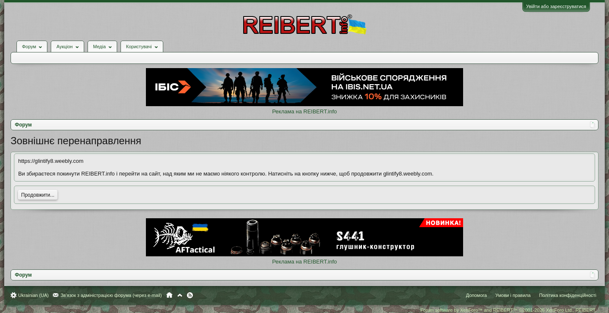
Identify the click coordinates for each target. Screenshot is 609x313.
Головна (169, 295)
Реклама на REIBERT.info (304, 111)
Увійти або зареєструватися (556, 6)
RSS (190, 295)
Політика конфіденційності (567, 295)
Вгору (180, 295)
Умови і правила (512, 295)
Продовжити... (38, 195)
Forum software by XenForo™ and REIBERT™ (508, 310)
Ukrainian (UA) (33, 295)
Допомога (476, 295)
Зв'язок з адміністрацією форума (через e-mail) (111, 295)
